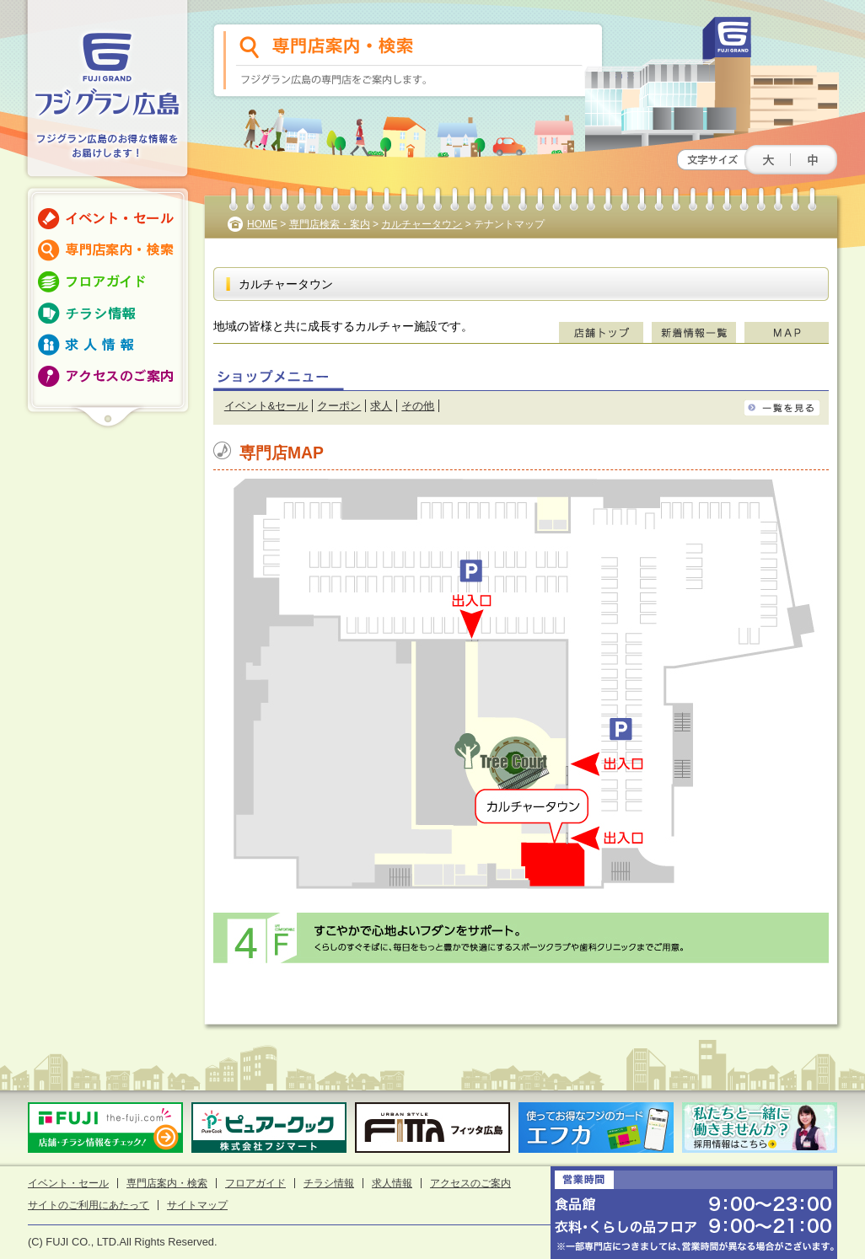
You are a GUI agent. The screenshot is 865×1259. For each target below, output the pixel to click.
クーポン (339, 405)
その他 (417, 405)
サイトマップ (197, 1205)
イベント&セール (266, 405)
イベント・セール (68, 1183)
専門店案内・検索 (166, 1183)
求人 (381, 405)
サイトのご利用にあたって (88, 1205)
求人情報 (392, 1183)
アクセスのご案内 (470, 1183)
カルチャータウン (421, 224)
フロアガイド (255, 1183)
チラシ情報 (329, 1183)
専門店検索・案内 (329, 224)
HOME (262, 224)
